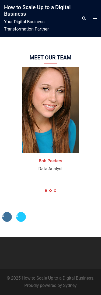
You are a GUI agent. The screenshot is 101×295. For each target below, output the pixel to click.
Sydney (70, 285)
